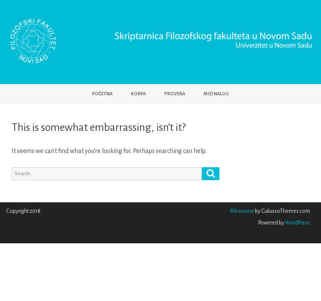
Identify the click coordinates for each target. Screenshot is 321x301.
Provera (174, 93)
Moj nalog (216, 93)
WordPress (297, 223)
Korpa (138, 93)
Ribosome (242, 211)
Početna (102, 93)
